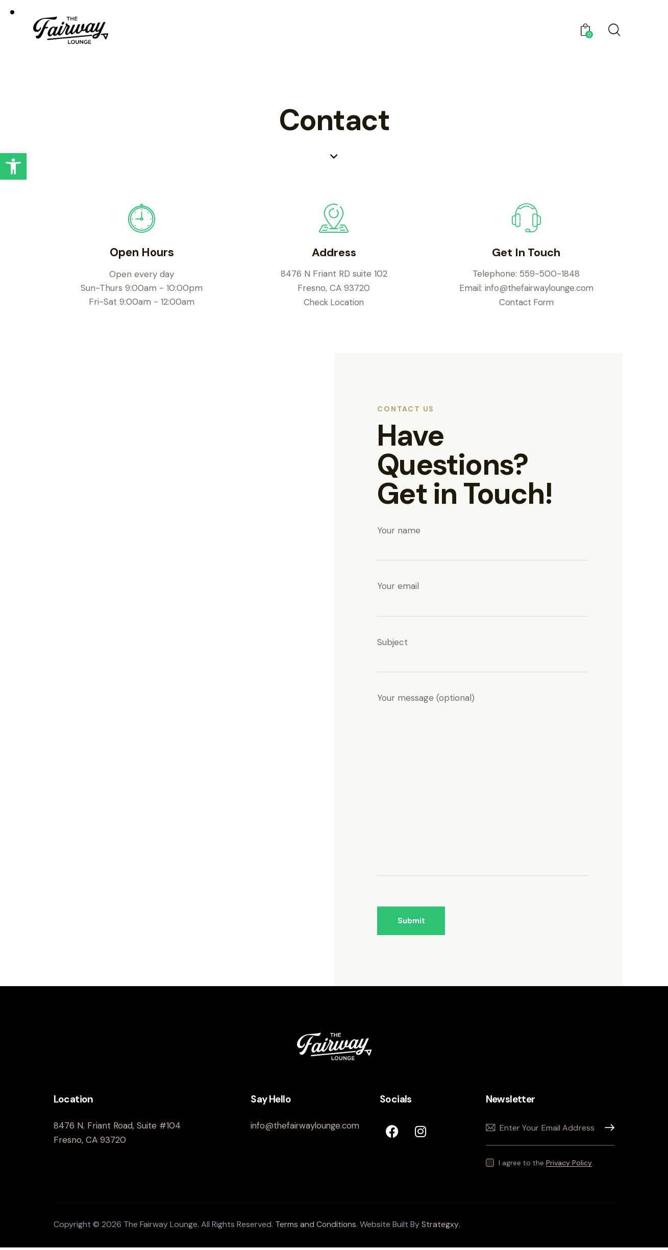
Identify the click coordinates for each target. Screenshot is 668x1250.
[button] (13, 166)
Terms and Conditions (316, 1226)
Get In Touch (526, 253)
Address (334, 253)
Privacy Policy (569, 1165)
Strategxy (441, 1226)
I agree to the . (546, 1165)
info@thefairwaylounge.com (539, 288)
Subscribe (606, 1130)
